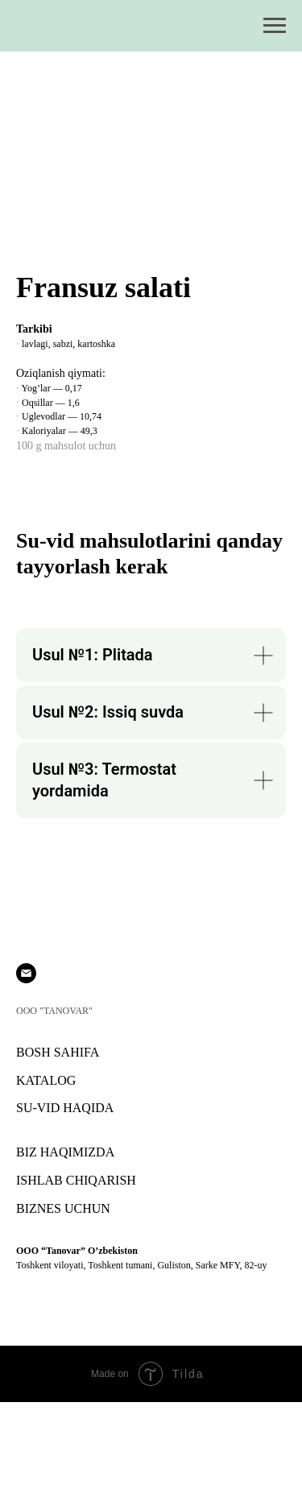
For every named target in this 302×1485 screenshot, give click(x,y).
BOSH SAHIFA (57, 1052)
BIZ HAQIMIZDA (65, 1152)
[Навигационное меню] (274, 26)
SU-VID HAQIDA (65, 1108)
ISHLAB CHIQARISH (76, 1180)
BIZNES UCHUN (63, 1208)
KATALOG (46, 1080)
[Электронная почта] (26, 973)
